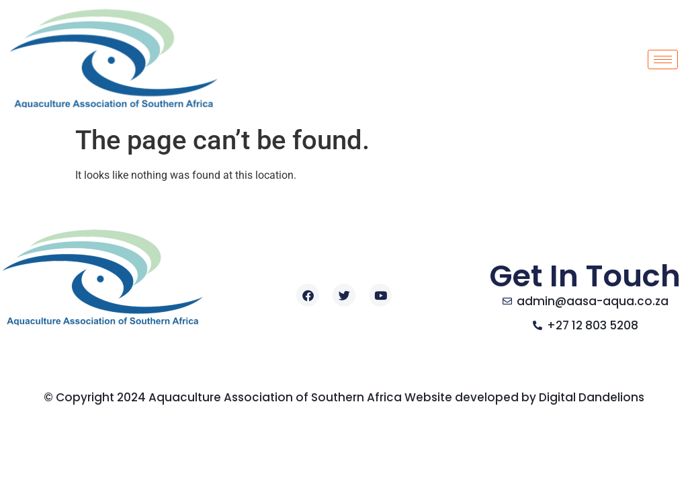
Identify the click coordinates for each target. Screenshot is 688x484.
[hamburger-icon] (663, 59)
